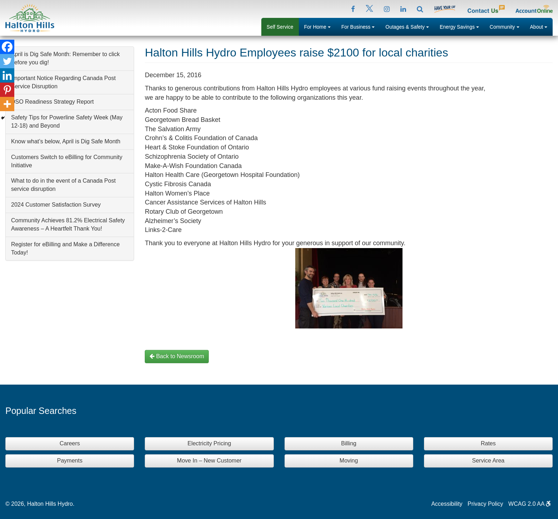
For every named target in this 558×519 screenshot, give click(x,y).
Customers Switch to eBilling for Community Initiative (66, 161)
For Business (360, 26)
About (541, 26)
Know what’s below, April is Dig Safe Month (65, 141)
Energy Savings (462, 26)
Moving (349, 461)
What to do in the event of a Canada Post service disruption (63, 185)
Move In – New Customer (209, 461)
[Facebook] (7, 47)
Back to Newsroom (176, 356)
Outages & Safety (409, 26)
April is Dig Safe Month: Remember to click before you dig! (65, 58)
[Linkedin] (7, 75)
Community (507, 26)
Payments (70, 461)
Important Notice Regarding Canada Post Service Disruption (63, 82)
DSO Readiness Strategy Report (52, 102)
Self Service (280, 27)
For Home (320, 26)
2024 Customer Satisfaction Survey (56, 205)
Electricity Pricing (209, 443)
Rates (488, 443)
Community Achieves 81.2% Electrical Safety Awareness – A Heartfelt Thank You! (68, 224)
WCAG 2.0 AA (529, 504)
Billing (348, 443)
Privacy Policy (485, 504)
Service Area (488, 461)
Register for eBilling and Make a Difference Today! (65, 248)
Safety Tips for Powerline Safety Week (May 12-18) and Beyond (67, 121)
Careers (70, 443)
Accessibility (446, 504)
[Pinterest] (7, 90)
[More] (7, 104)
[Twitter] (7, 61)
